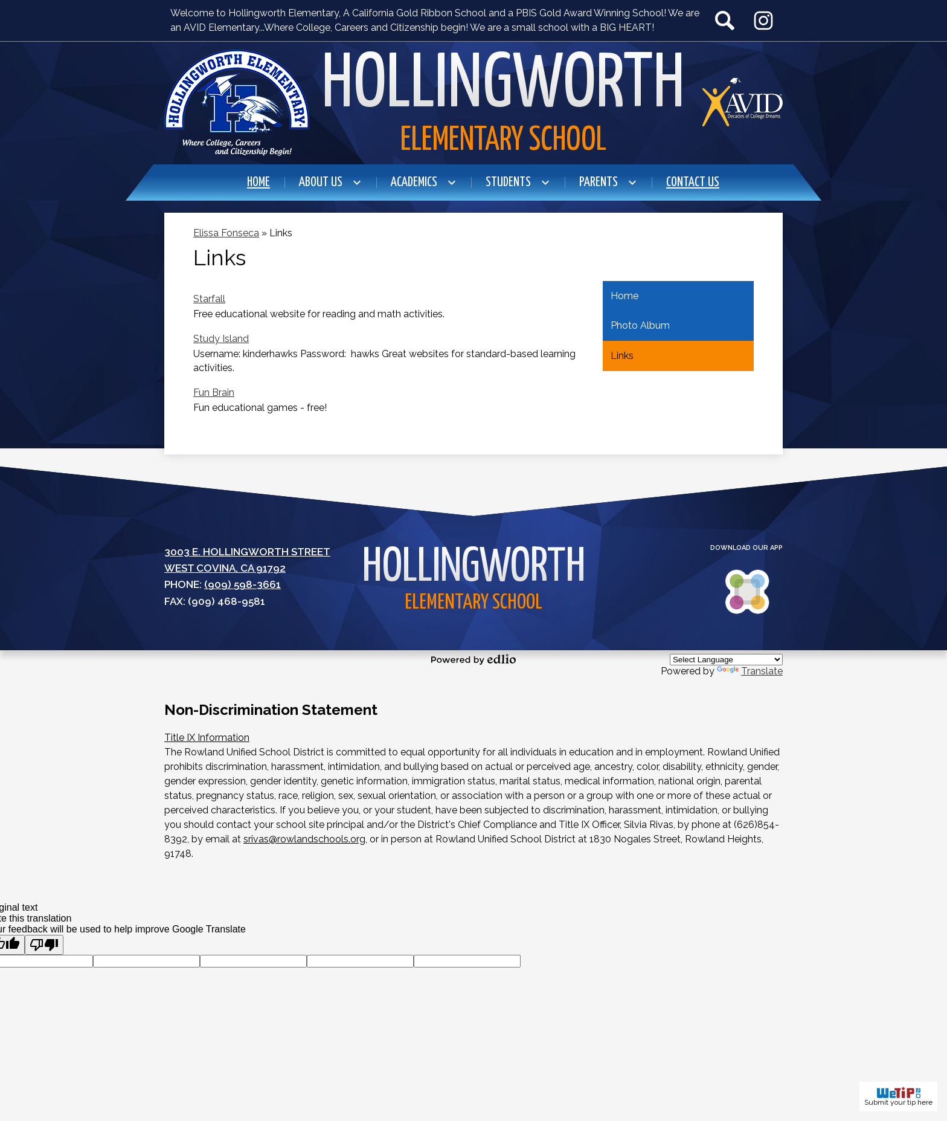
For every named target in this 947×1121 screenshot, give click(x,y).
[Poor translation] (44, 945)
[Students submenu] (518, 182)
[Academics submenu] (423, 182)
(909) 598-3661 (242, 584)
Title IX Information (206, 737)
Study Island (221, 338)
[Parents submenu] (608, 182)
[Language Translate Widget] (726, 659)
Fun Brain (213, 392)
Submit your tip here (898, 1096)
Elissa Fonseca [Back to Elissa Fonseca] (226, 233)
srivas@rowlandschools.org (304, 839)
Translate (750, 671)
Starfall (209, 299)
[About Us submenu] (330, 182)
